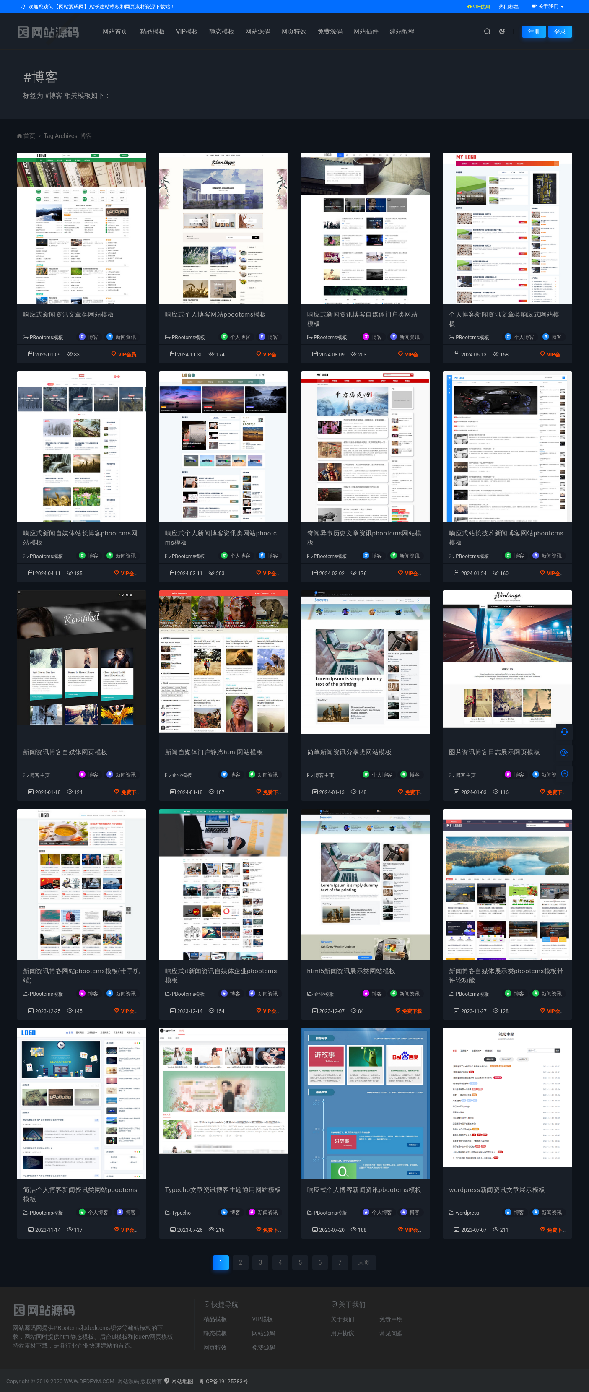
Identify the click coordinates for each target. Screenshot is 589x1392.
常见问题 (391, 1333)
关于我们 (342, 1319)
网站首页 (114, 31)
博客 (93, 337)
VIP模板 (187, 31)
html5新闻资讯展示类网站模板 (351, 971)
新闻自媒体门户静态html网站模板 (214, 752)
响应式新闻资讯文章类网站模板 (68, 314)
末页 (364, 1262)
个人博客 (240, 337)
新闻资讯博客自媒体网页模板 (65, 752)
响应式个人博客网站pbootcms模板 (216, 314)
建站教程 (402, 31)
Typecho (178, 1212)
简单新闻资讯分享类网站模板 (349, 752)
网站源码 (257, 31)
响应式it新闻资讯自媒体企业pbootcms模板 (221, 975)
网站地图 (178, 1381)
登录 (560, 31)
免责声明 (391, 1319)
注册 (534, 31)
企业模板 (178, 775)
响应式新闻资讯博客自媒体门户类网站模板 (362, 319)
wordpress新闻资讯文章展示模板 (497, 1190)
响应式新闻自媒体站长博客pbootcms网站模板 (80, 538)
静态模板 (221, 31)
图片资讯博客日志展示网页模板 (494, 752)
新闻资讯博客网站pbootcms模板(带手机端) (81, 975)
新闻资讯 (126, 337)
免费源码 (330, 31)
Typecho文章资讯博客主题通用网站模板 (223, 1190)
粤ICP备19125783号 (223, 1381)
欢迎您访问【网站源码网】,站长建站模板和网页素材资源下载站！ (98, 7)
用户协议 (342, 1333)
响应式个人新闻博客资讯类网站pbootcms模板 (221, 538)
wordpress (464, 1212)
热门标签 (509, 7)
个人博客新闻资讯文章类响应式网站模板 (504, 319)
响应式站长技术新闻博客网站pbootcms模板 (506, 538)
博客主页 (36, 775)
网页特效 (293, 31)
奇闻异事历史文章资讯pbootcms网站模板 (364, 538)
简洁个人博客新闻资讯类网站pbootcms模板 (80, 1194)
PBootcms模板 (43, 337)
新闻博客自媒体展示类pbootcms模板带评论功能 (506, 975)
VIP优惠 (478, 7)
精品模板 (152, 31)
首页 (29, 135)
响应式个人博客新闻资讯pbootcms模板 (364, 1190)
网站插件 (366, 31)
